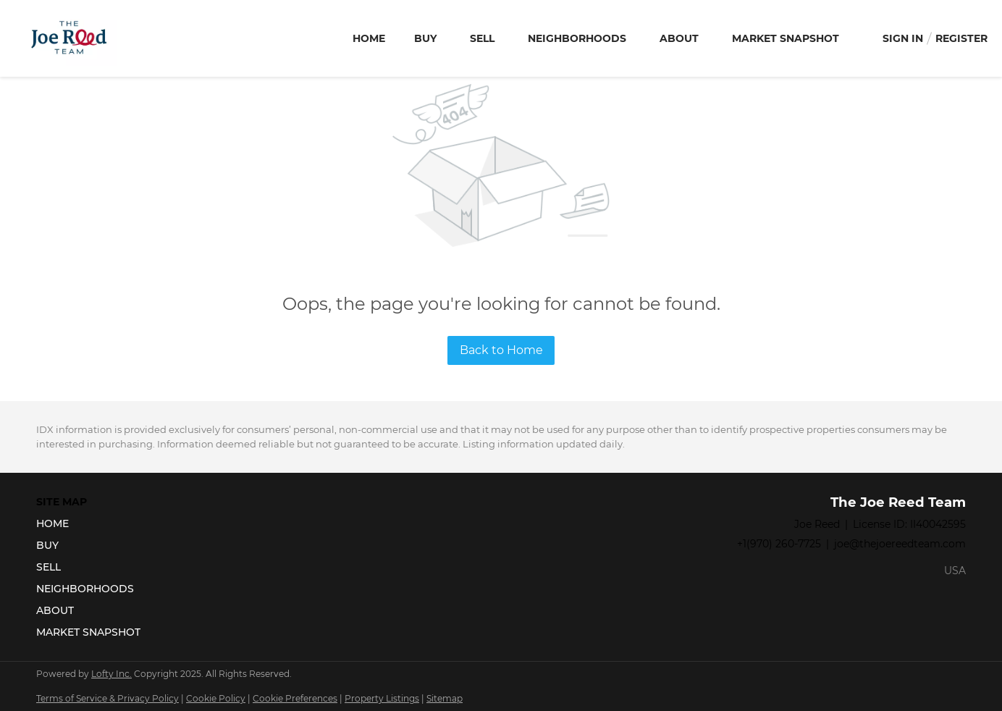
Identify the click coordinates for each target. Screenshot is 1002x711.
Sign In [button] (903, 38)
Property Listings (382, 698)
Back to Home (501, 350)
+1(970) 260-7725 (779, 543)
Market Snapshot (785, 38)
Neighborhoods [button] (577, 38)
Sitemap (444, 698)
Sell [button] (482, 38)
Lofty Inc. (111, 673)
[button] (92, 523)
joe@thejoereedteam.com (900, 543)
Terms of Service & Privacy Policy (107, 698)
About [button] (679, 38)
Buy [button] (425, 38)
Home (369, 38)
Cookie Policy (215, 698)
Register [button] (961, 38)
